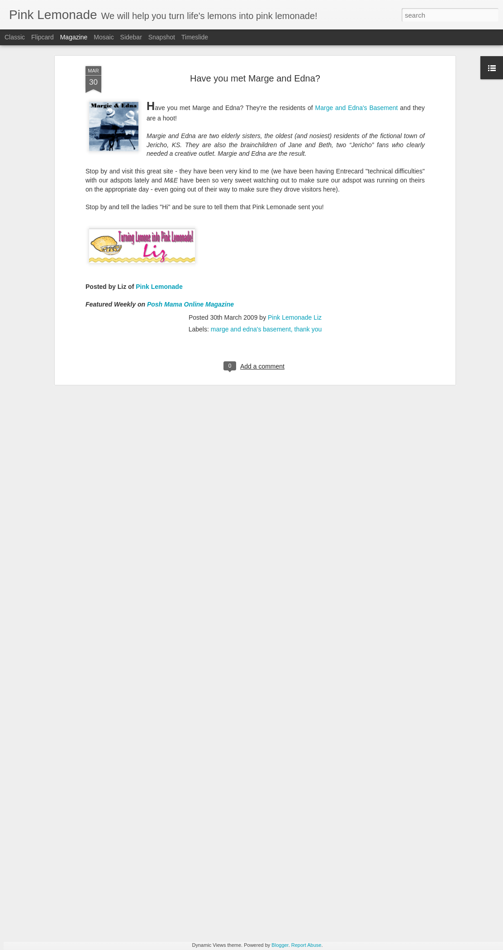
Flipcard (42, 37)
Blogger (279, 945)
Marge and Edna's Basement (356, 47)
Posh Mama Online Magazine (190, 244)
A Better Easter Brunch (197, 837)
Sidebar (131, 37)
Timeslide (194, 37)
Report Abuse (306, 945)
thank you (308, 268)
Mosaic (104, 37)
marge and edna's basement (251, 268)
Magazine (74, 37)
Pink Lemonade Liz (295, 256)
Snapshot (161, 37)
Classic (15, 37)
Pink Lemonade (159, 226)
